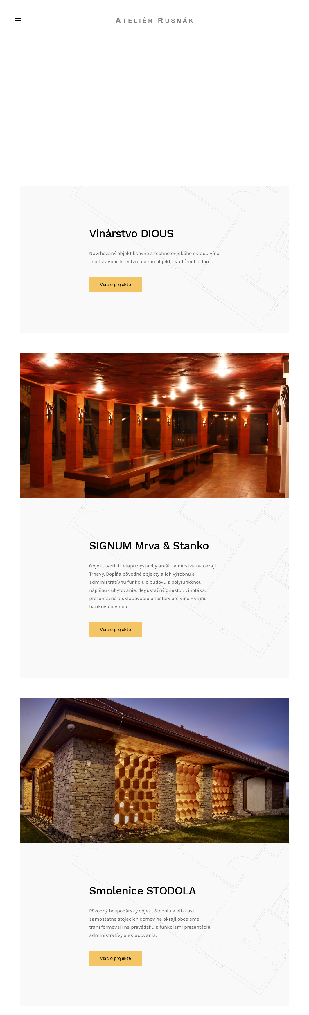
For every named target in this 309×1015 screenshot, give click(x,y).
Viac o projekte (115, 284)
